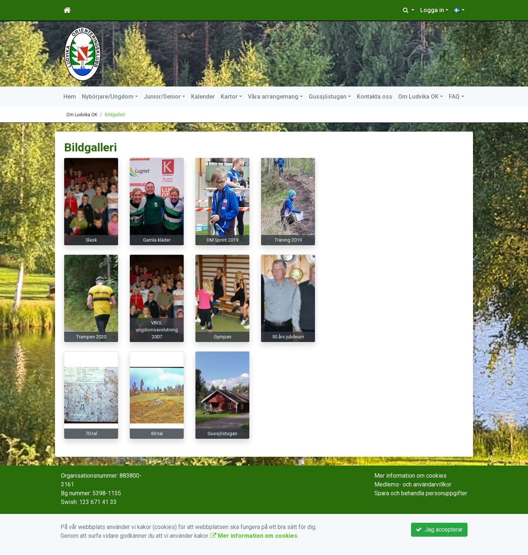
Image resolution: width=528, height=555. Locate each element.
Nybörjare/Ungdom (107, 96)
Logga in (432, 10)
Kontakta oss (374, 96)
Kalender (203, 96)
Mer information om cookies (410, 475)
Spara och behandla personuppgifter (420, 493)
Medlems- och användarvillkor (412, 484)
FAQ (454, 96)
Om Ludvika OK (418, 96)
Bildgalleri (115, 114)
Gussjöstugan (327, 96)
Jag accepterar (439, 529)
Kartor (229, 96)
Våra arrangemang (273, 96)
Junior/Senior (162, 96)
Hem (69, 96)
